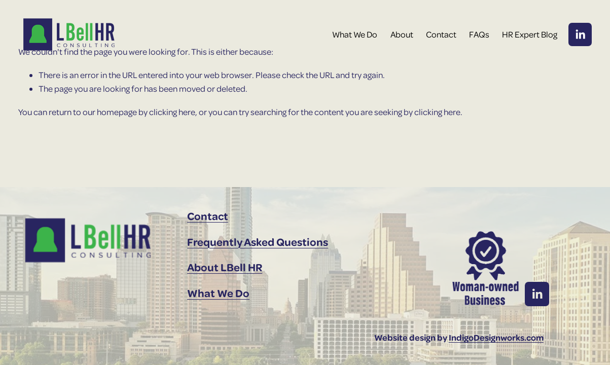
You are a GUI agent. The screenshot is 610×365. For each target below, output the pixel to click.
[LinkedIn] (580, 34)
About (401, 34)
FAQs (479, 34)
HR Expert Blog (529, 34)
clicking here (172, 111)
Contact (441, 34)
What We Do (354, 34)
